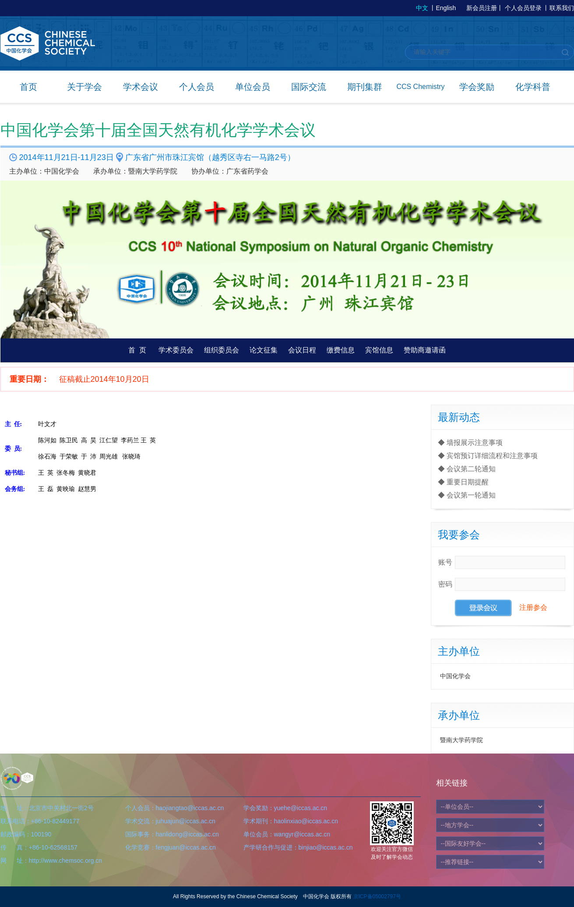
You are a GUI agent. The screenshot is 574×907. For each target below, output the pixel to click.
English (446, 7)
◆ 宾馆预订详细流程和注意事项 (488, 455)
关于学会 (84, 87)
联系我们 (561, 7)
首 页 (137, 350)
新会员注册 (481, 7)
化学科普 (532, 87)
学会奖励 (476, 87)
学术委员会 (176, 350)
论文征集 (264, 350)
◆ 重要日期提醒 (463, 482)
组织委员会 (221, 350)
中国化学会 (455, 675)
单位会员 (252, 87)
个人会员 (196, 87)
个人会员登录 (523, 7)
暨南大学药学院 (461, 739)
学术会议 (140, 87)
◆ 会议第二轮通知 (467, 469)
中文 (422, 7)
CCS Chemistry (420, 86)
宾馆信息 (379, 350)
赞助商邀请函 (425, 350)
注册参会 (533, 608)
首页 (28, 87)
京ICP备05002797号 (377, 896)
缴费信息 (341, 350)
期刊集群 (364, 87)
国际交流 (308, 87)
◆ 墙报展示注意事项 (470, 442)
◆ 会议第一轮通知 (467, 495)
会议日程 (302, 350)
